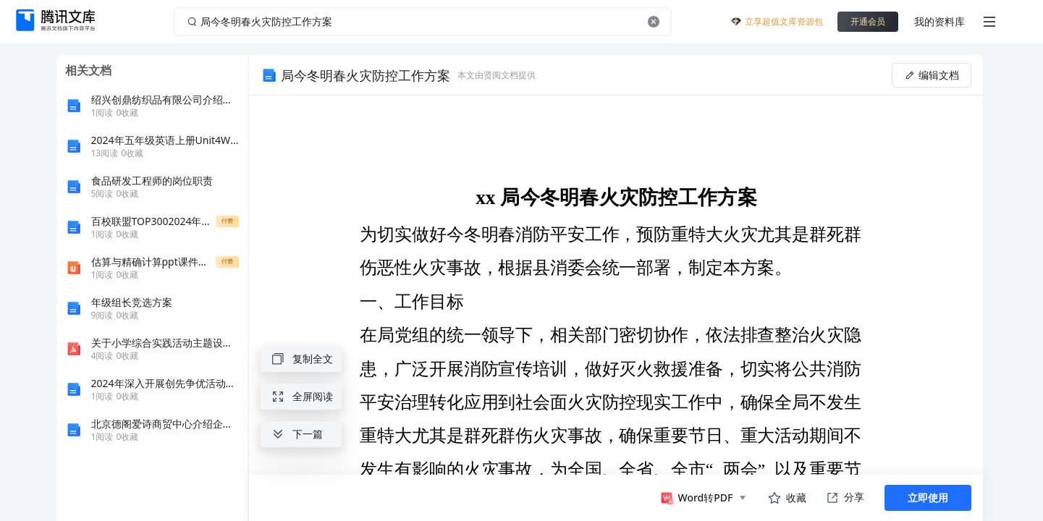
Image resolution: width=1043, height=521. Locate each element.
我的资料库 (939, 21)
